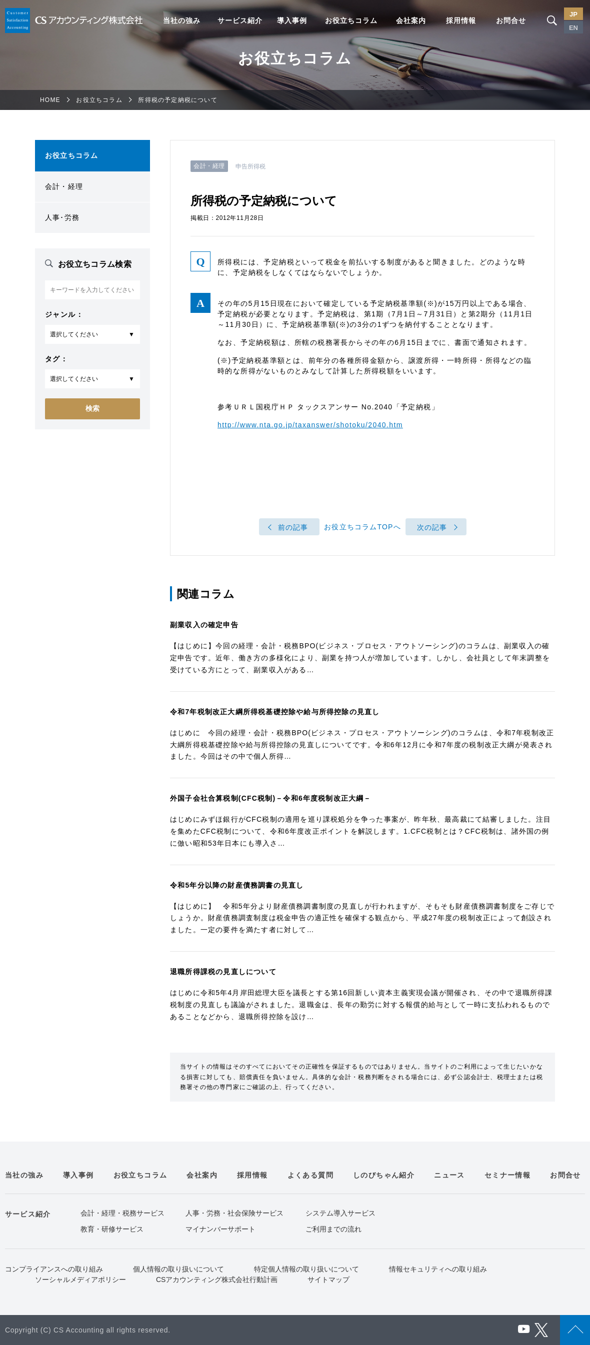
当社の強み (181, 20)
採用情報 (461, 20)
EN (573, 27)
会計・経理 (64, 186)
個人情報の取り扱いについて (178, 1269)
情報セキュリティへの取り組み (438, 1269)
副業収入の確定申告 (204, 625)
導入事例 (292, 20)
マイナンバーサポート (221, 1229)
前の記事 (293, 527)
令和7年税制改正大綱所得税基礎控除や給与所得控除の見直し (275, 712)
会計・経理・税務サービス (122, 1213)
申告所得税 (251, 166)
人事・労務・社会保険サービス (235, 1213)
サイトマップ (329, 1280)
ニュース (449, 1175)
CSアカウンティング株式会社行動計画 (217, 1280)
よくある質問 (311, 1175)
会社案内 (411, 20)
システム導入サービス (341, 1213)
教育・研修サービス (112, 1229)
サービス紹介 (240, 20)
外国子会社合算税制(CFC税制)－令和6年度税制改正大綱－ (271, 798)
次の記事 (432, 527)
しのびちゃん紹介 (383, 1175)
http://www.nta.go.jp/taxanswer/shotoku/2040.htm (310, 425)
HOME (50, 99)
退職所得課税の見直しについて (223, 972)
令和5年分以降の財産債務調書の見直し (237, 885)
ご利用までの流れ (334, 1229)
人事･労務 (62, 217)
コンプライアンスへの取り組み (54, 1269)
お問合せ (511, 20)
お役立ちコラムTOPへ (362, 527)
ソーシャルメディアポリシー (80, 1280)
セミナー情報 (507, 1175)
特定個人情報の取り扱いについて (306, 1269)
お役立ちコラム (351, 20)
